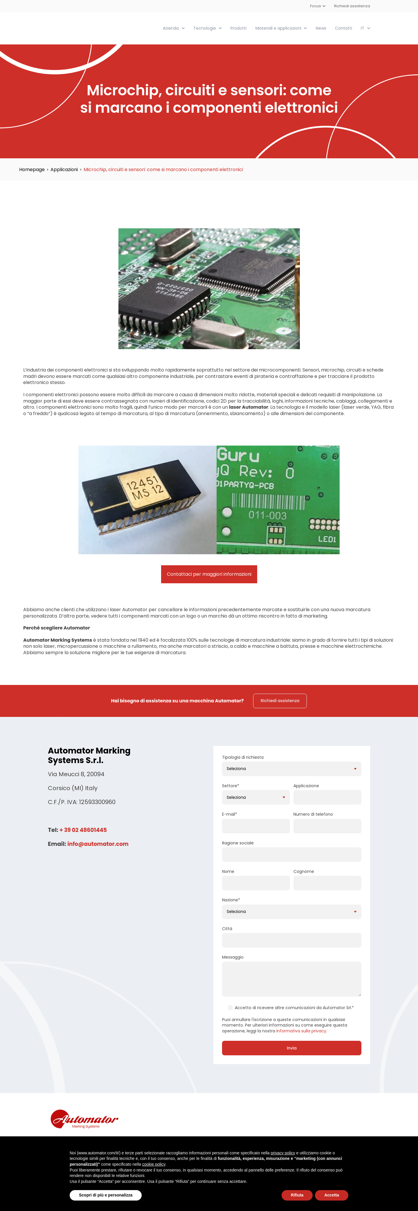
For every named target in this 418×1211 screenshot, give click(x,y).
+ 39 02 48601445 (85, 830)
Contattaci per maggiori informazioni (209, 573)
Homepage (32, 169)
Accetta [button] (331, 1195)
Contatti (343, 28)
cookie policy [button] (153, 1164)
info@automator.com (100, 843)
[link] (80, 27)
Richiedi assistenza (352, 6)
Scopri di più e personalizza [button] (105, 1195)
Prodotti (238, 28)
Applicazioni (64, 169)
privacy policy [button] (283, 1153)
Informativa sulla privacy (301, 1031)
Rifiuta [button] (297, 1195)
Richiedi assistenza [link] (280, 700)
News (321, 28)
